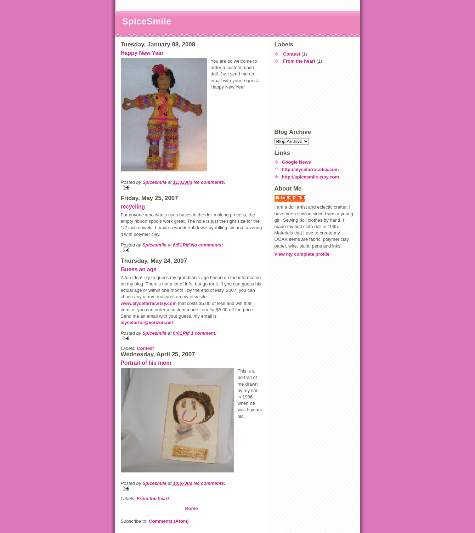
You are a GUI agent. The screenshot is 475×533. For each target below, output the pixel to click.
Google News (296, 162)
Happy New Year (142, 53)
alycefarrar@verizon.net (147, 322)
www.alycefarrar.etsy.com (149, 303)
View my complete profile (302, 254)
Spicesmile (294, 197)
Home (191, 508)
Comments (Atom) (169, 521)
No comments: (209, 182)
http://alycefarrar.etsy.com (310, 169)
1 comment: (204, 333)
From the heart (153, 498)
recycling (133, 207)
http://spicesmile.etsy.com (310, 177)
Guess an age (139, 269)
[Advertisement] (306, 96)
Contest (145, 348)
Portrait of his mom (146, 363)
